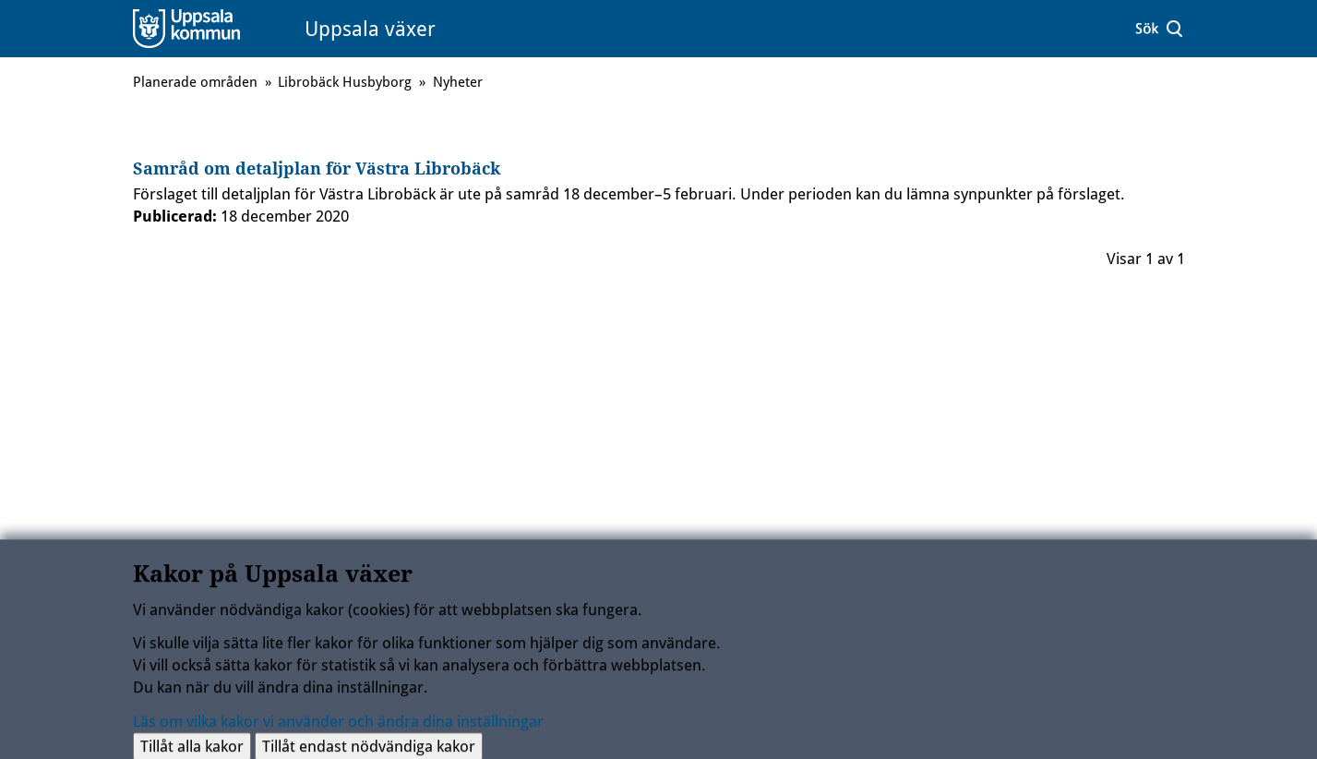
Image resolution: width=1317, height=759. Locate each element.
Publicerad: (175, 216)
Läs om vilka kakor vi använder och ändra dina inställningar (338, 725)
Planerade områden (195, 82)
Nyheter (458, 82)
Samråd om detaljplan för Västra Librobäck (316, 168)
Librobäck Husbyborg (345, 82)
